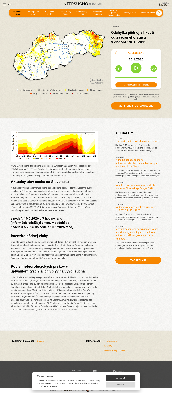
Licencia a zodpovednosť (114, 351)
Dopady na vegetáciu (97, 13)
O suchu (40, 341)
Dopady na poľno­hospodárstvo (114, 12)
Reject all (120, 385)
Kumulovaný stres (81, 13)
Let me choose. (50, 386)
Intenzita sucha (17, 13)
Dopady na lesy (130, 13)
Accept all (120, 378)
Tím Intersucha (110, 341)
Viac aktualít (138, 260)
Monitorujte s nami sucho (136, 105)
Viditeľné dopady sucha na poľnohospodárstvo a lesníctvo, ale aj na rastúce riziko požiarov (136, 163)
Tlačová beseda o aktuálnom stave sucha (137, 141)
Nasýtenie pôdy (49, 13)
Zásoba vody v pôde (65, 13)
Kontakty (108, 346)
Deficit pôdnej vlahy (33, 13)
